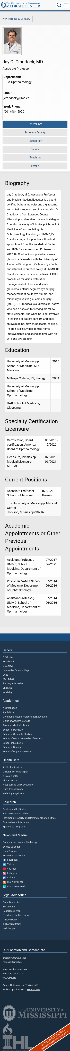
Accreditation (10, 708)
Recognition (35, 140)
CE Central (8, 657)
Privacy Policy (10, 919)
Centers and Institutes (14, 809)
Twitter (9, 864)
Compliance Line (11, 902)
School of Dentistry (13, 730)
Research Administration (16, 822)
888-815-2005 (33, 989)
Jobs (5, 675)
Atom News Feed (14, 886)
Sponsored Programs (14, 826)
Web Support (9, 928)
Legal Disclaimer (11, 911)
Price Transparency (13, 789)
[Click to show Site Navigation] (66, 5)
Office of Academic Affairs (16, 721)
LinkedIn (9, 877)
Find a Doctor (10, 780)
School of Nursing (12, 747)
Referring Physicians (13, 793)
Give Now (8, 666)
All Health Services (12, 767)
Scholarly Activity (35, 132)
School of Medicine (13, 743)
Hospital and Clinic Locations (18, 784)
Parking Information (13, 683)
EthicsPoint (9, 906)
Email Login (9, 661)
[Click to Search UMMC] (59, 5)
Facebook (10, 860)
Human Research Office (15, 813)
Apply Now (8, 712)
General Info (35, 124)
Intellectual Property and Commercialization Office (29, 818)
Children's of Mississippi (15, 771)
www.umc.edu (9, 978)
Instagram (10, 873)
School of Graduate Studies (17, 734)
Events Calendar (11, 847)
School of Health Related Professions (22, 738)
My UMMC (8, 679)
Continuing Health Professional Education (25, 716)
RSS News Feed (13, 882)
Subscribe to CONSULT (15, 855)
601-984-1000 (31, 985)
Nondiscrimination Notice (16, 915)
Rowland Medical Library (16, 725)
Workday (7, 692)
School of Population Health (17, 751)
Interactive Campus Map (16, 670)
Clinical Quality (10, 776)
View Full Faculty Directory (16, 18)
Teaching (35, 157)
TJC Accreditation (12, 924)
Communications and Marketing (20, 842)
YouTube (9, 869)
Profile (35, 166)
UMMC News (9, 851)
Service (35, 149)
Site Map (7, 688)
